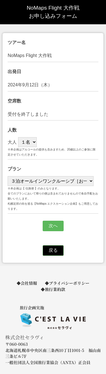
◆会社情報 (27, 283)
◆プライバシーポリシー (67, 283)
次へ (53, 225)
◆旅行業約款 (53, 289)
